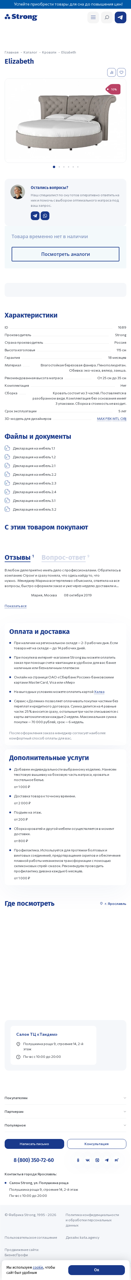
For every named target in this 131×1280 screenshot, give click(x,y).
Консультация (97, 1144)
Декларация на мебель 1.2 (30, 456)
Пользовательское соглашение (31, 1237)
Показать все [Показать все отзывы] (15, 606)
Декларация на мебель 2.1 (30, 465)
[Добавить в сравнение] (112, 72)
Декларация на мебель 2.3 (30, 483)
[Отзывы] (19, 558)
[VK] (88, 1160)
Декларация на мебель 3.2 (30, 509)
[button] (54, 167)
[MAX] (97, 1160)
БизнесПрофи (16, 1255)
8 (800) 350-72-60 (34, 1160)
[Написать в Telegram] (35, 215)
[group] (65, 121)
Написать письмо (34, 1144)
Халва (99, 691)
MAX (101, 418)
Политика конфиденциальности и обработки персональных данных (92, 1220)
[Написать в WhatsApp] (45, 215)
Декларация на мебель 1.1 (30, 448)
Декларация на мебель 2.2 (30, 474)
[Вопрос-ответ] (65, 558)
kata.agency (89, 1237)
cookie (38, 1267)
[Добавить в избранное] (122, 72)
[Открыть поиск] (93, 17)
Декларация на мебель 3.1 (30, 500)
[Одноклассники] (78, 1160)
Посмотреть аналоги (65, 254)
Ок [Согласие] (96, 1269)
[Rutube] (116, 1160)
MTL (116, 418)
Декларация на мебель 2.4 (30, 491)
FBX (108, 418)
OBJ (123, 418)
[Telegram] (107, 1160)
